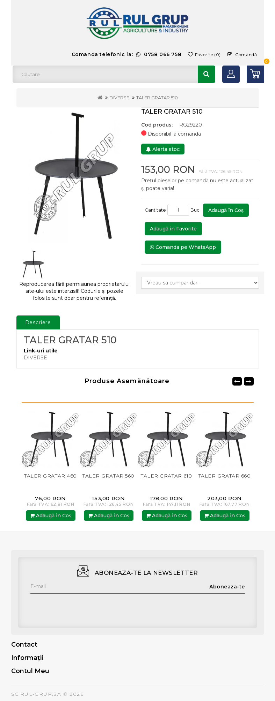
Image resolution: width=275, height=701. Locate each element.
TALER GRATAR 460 (50, 476)
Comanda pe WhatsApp (183, 247)
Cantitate (155, 210)
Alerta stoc (163, 149)
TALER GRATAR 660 (224, 476)
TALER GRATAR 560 (108, 476)
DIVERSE (119, 97)
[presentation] (83, 607)
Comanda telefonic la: (127, 54)
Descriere (38, 322)
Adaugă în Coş (226, 210)
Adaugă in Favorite (173, 229)
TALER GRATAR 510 (157, 97)
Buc (196, 210)
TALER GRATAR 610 (166, 476)
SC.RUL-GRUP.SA (36, 694)
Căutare (206, 74)
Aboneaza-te (227, 587)
